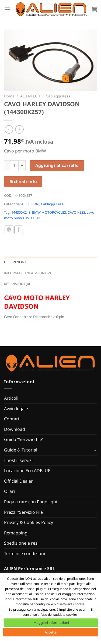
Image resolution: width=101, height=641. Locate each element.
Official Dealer (18, 481)
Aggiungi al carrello (57, 165)
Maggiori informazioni (51, 622)
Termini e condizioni (24, 553)
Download (14, 429)
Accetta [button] (51, 632)
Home (9, 96)
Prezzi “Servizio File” (24, 512)
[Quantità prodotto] (14, 165)
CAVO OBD (31, 218)
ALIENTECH (30, 96)
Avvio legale (16, 408)
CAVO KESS (76, 212)
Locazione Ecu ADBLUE (27, 471)
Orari (9, 491)
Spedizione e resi (21, 543)
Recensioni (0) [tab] (17, 283)
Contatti (12, 419)
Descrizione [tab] (15, 262)
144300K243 (20, 212)
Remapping (15, 533)
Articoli (11, 398)
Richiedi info (23, 181)
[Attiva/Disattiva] (95, 450)
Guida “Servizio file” (24, 439)
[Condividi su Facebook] (18, 229)
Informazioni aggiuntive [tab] (28, 273)
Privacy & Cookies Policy (28, 522)
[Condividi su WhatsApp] (9, 229)
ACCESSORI (30, 204)
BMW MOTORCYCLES (49, 212)
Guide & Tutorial (20, 450)
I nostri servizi (18, 460)
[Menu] (7, 9)
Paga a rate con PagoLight (31, 502)
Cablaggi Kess (58, 96)
